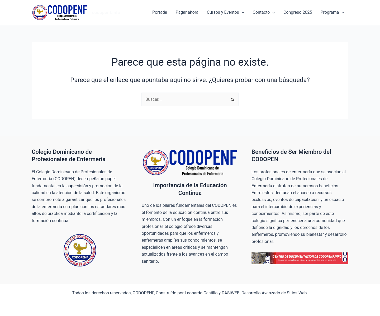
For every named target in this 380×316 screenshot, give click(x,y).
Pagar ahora (187, 12)
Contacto (264, 12)
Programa (332, 12)
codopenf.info (106, 12)
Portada (159, 12)
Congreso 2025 (297, 12)
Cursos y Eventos (225, 12)
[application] (241, 12)
